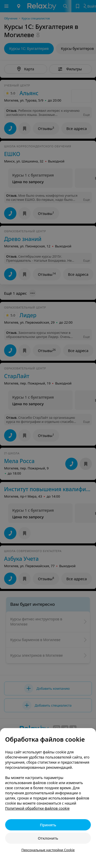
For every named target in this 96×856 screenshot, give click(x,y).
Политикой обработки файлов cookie (37, 808)
